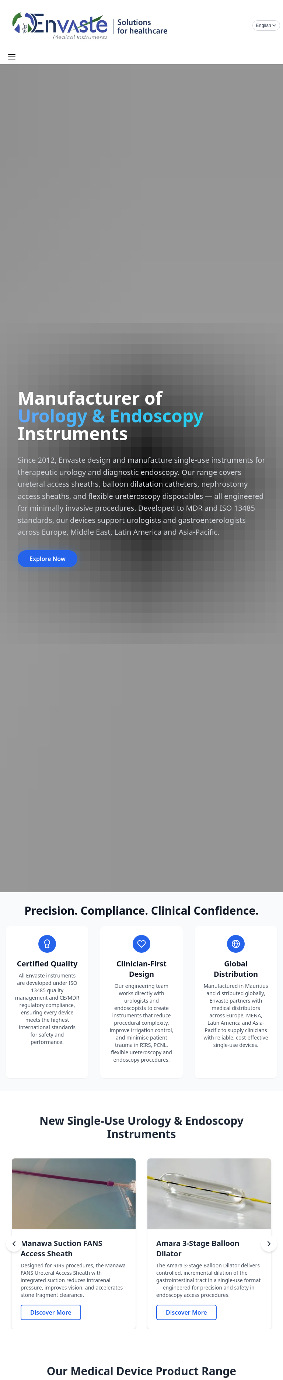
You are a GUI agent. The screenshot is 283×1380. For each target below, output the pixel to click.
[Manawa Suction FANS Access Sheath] (51, 1312)
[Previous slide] (14, 1244)
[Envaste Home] (90, 25)
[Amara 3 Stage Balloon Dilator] (186, 1312)
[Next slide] (269, 1244)
